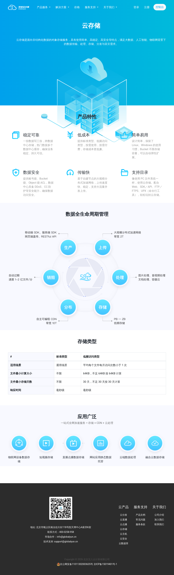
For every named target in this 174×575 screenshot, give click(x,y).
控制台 (160, 7)
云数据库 (123, 543)
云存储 (123, 529)
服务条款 (140, 524)
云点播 (123, 524)
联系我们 (159, 524)
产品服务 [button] (42, 7)
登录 (136, 7)
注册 (147, 7)
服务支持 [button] (90, 7)
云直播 (123, 519)
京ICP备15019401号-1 (105, 564)
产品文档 (140, 514)
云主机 (123, 533)
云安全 (123, 538)
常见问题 (140, 519)
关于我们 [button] (109, 7)
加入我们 (159, 519)
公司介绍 (159, 514)
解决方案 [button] (61, 7)
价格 (77, 7)
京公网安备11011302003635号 (76, 564)
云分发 (123, 514)
